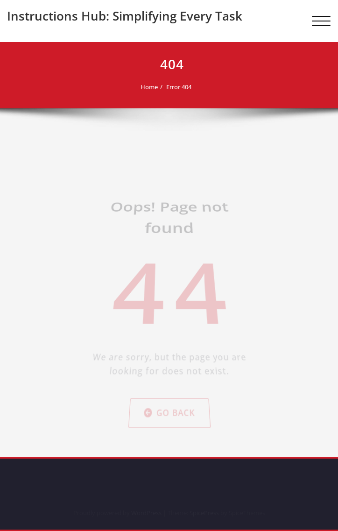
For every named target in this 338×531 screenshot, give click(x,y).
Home (145, 87)
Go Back (169, 325)
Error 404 (174, 87)
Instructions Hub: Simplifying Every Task (124, 15)
